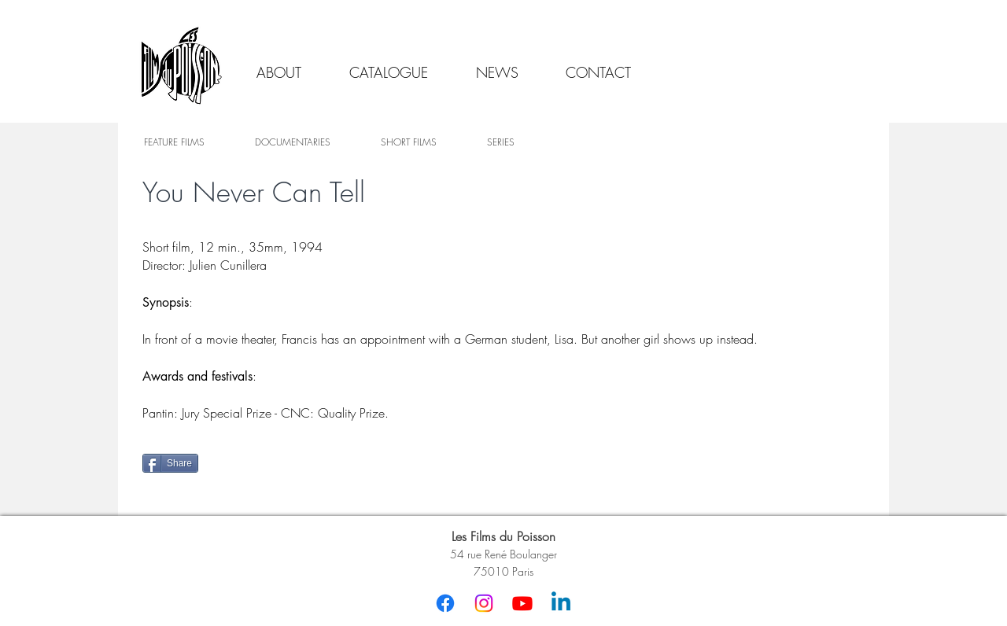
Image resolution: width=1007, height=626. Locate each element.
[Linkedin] (561, 603)
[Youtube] (522, 603)
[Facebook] (445, 603)
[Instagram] (484, 603)
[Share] (170, 463)
